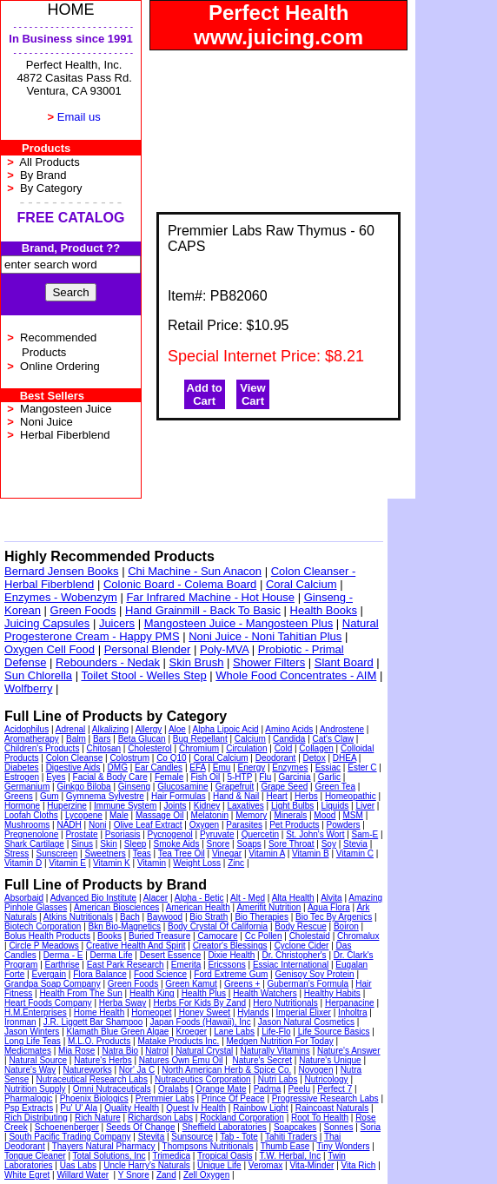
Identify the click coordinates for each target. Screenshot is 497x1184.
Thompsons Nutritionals (208, 1146)
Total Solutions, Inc (109, 1156)
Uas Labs (78, 1165)
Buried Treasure (159, 936)
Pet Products (294, 825)
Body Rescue (300, 926)
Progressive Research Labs (325, 1098)
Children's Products (41, 748)
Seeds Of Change (141, 1127)
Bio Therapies (261, 917)
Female (169, 777)
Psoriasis (123, 834)
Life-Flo (276, 1031)
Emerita (186, 964)
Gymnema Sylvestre (105, 796)
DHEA (344, 758)
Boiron (346, 926)
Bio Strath (208, 917)
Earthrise (62, 964)
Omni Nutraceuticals (112, 1089)
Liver (364, 805)
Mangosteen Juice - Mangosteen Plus (239, 623)
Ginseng (134, 786)
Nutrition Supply (35, 1089)
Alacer (155, 898)
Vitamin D (23, 863)
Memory (251, 815)
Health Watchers (265, 993)
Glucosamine (182, 786)
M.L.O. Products (99, 1041)
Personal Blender (147, 649)
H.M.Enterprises (35, 1012)
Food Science (160, 974)
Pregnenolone (31, 834)
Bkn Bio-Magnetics (125, 926)
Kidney (207, 805)
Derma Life (111, 955)
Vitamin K (111, 863)
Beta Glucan (142, 739)
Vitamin (151, 863)
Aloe (177, 729)
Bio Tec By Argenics (333, 917)
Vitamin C (355, 853)
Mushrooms (27, 825)
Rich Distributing (36, 1117)
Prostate (81, 834)
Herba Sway (122, 1003)
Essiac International (290, 964)
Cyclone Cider (302, 945)
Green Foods (83, 610)
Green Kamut (190, 984)
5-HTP (239, 777)
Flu (265, 777)
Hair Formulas (178, 796)
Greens (18, 796)
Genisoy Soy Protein (314, 974)
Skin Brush (196, 662)
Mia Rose (76, 1050)
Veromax (265, 1165)
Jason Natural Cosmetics (306, 1022)
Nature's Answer (349, 1050)
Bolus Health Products (47, 936)
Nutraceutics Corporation (203, 1079)
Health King (152, 993)
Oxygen (204, 825)
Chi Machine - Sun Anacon (195, 571)
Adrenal (70, 729)
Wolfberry (28, 688)
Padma (268, 1089)
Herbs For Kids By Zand (199, 1003)
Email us (79, 116)
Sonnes (339, 1127)
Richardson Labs (160, 1117)
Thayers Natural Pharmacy (104, 1146)
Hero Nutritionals (285, 1003)
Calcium (250, 739)
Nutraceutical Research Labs (92, 1079)
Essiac (328, 767)
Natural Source (38, 1060)
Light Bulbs (292, 805)
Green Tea (335, 786)
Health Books (323, 610)
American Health (198, 907)
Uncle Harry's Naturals (146, 1165)
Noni (98, 825)
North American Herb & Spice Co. (226, 1070)
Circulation (246, 748)
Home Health (99, 1012)
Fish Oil (205, 777)
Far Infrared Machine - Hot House (210, 597)
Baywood (164, 917)
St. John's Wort (315, 834)
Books (109, 936)
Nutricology (326, 1079)
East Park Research (125, 964)
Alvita (331, 898)
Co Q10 (171, 758)
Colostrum (129, 758)
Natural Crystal (204, 1050)
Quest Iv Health (196, 1108)
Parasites (244, 825)
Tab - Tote (239, 1136)
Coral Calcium (301, 584)
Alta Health (293, 898)
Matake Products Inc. (178, 1041)
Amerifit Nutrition (268, 907)
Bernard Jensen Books (61, 571)
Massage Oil (160, 815)
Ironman (20, 1022)
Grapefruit (234, 786)
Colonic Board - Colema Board (179, 584)
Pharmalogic (28, 1098)
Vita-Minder (311, 1165)
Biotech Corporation (42, 926)
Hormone (22, 805)
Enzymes (290, 767)
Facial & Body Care (110, 777)
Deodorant (275, 758)
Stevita (151, 1136)
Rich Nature (98, 1117)
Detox (314, 758)
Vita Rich (358, 1165)
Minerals (290, 815)
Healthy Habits (332, 993)
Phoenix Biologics (94, 1098)
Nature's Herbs (102, 1060)
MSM (353, 815)
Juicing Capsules (46, 623)
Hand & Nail (236, 796)
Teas (142, 853)
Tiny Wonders (342, 1146)
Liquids (335, 805)
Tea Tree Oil (181, 853)
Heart (276, 796)
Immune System (125, 805)
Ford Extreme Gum (231, 974)
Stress (16, 853)
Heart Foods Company (48, 1003)
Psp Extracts (28, 1108)
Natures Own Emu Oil (181, 1060)
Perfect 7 (334, 1089)
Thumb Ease (285, 1146)
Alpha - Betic (199, 898)
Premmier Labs (165, 1098)
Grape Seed (284, 786)
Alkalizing (110, 729)
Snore (218, 844)
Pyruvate (217, 834)
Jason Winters (31, 1031)
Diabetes (21, 767)
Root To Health (319, 1117)
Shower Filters (269, 662)
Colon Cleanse (74, 758)
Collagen (316, 748)
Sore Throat (291, 844)
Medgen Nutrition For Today (280, 1041)
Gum (49, 796)
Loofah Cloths (31, 815)
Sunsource (192, 1136)
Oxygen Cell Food (49, 649)
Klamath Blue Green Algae (118, 1031)
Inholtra (352, 1012)
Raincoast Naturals (331, 1108)
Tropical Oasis (225, 1156)
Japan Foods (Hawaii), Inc (200, 1022)
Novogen (315, 1070)
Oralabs (173, 1089)
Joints (174, 805)
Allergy (149, 729)
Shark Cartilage (34, 844)
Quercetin (260, 834)
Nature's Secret (262, 1060)
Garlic (329, 777)
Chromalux (358, 936)
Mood (324, 815)
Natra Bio (120, 1050)
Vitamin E (67, 863)
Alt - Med (247, 898)
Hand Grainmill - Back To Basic (203, 610)
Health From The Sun (80, 993)
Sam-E (365, 834)
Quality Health (131, 1108)
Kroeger (192, 1031)
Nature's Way (30, 1070)
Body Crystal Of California (218, 926)
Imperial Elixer (303, 1012)
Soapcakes (295, 1127)
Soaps (248, 844)
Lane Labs (234, 1031)
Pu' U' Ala (78, 1108)
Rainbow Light (260, 1108)
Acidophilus (26, 729)
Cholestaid (309, 936)
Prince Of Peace (233, 1098)
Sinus (82, 844)
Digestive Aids (73, 767)
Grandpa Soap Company (52, 984)
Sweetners (104, 853)
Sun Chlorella (38, 675)
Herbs (306, 796)
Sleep (135, 844)
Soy (328, 844)
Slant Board (344, 662)
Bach (130, 917)
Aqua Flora (329, 907)
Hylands (252, 1012)
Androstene (342, 729)
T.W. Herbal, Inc (290, 1156)
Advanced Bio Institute (93, 898)
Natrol (157, 1050)
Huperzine (67, 805)
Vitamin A (266, 853)
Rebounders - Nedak (108, 662)
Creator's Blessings (230, 945)
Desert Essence (171, 955)
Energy (252, 767)
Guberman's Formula (308, 984)
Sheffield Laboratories (224, 1127)
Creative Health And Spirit (136, 945)
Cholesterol (150, 748)
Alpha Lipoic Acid (226, 729)
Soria (371, 1127)
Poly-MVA (224, 649)
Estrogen (21, 777)
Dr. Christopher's (294, 955)
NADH (68, 825)
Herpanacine (349, 1003)
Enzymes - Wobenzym (60, 597)
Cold (284, 748)
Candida (289, 739)
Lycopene (84, 815)
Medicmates (27, 1050)
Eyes (55, 777)
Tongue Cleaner (35, 1156)
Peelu (299, 1089)
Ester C (362, 767)
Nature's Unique (330, 1060)
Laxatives (245, 805)
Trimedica (172, 1156)
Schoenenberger (67, 1127)
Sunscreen (57, 853)
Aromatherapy (31, 739)
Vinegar (227, 853)
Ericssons (226, 964)
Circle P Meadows (43, 945)
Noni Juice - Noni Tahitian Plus (265, 636)
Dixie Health (231, 955)
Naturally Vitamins (274, 1050)
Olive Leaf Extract (148, 825)
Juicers (117, 623)
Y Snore (133, 1175)
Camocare (217, 936)
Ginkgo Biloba (83, 786)
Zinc (236, 863)
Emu (222, 767)
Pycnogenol (170, 834)
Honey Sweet (204, 1012)
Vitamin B (310, 853)
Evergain (49, 974)
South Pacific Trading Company (69, 1136)
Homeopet (151, 1012)
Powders (344, 825)
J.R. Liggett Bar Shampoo (93, 1022)
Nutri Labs (278, 1079)
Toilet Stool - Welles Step (143, 675)
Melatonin (210, 815)
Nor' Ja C (137, 1070)
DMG (118, 767)
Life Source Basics (334, 1031)
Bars (102, 739)
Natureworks (87, 1070)
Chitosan (104, 748)
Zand (166, 1175)
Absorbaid (23, 898)
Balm (76, 739)
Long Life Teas (32, 1041)
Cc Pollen (263, 936)
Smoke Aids (177, 844)
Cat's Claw (333, 739)
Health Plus (204, 993)
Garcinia (294, 777)
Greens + (242, 984)
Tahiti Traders (291, 1136)
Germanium (27, 786)
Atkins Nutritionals (78, 917)
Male (119, 815)
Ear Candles (158, 767)
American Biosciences (116, 907)
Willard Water (82, 1175)
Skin (108, 844)
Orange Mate (220, 1089)
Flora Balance (100, 974)
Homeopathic (350, 796)
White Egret (27, 1175)
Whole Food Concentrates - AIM (295, 675)
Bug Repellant (200, 739)
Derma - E (63, 955)
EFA (197, 767)
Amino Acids (289, 729)
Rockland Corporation (242, 1117)
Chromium (199, 748)
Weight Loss (197, 863)
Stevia (355, 844)
